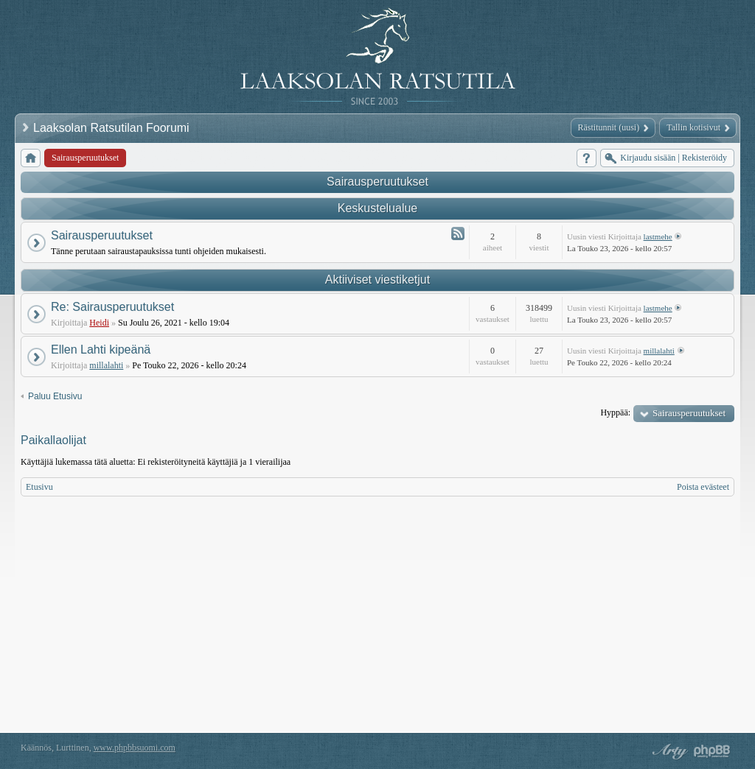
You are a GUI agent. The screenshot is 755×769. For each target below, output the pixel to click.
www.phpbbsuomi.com (134, 747)
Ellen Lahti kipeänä (100, 349)
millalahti (106, 365)
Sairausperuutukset (377, 181)
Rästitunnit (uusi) (609, 127)
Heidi (99, 322)
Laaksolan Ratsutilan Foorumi (112, 128)
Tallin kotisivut (693, 127)
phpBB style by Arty (668, 751)
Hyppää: (615, 412)
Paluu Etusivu (55, 396)
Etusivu (39, 487)
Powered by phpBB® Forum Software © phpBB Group (712, 751)
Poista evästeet (703, 487)
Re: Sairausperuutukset (112, 307)
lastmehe (658, 236)
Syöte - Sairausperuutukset (458, 233)
